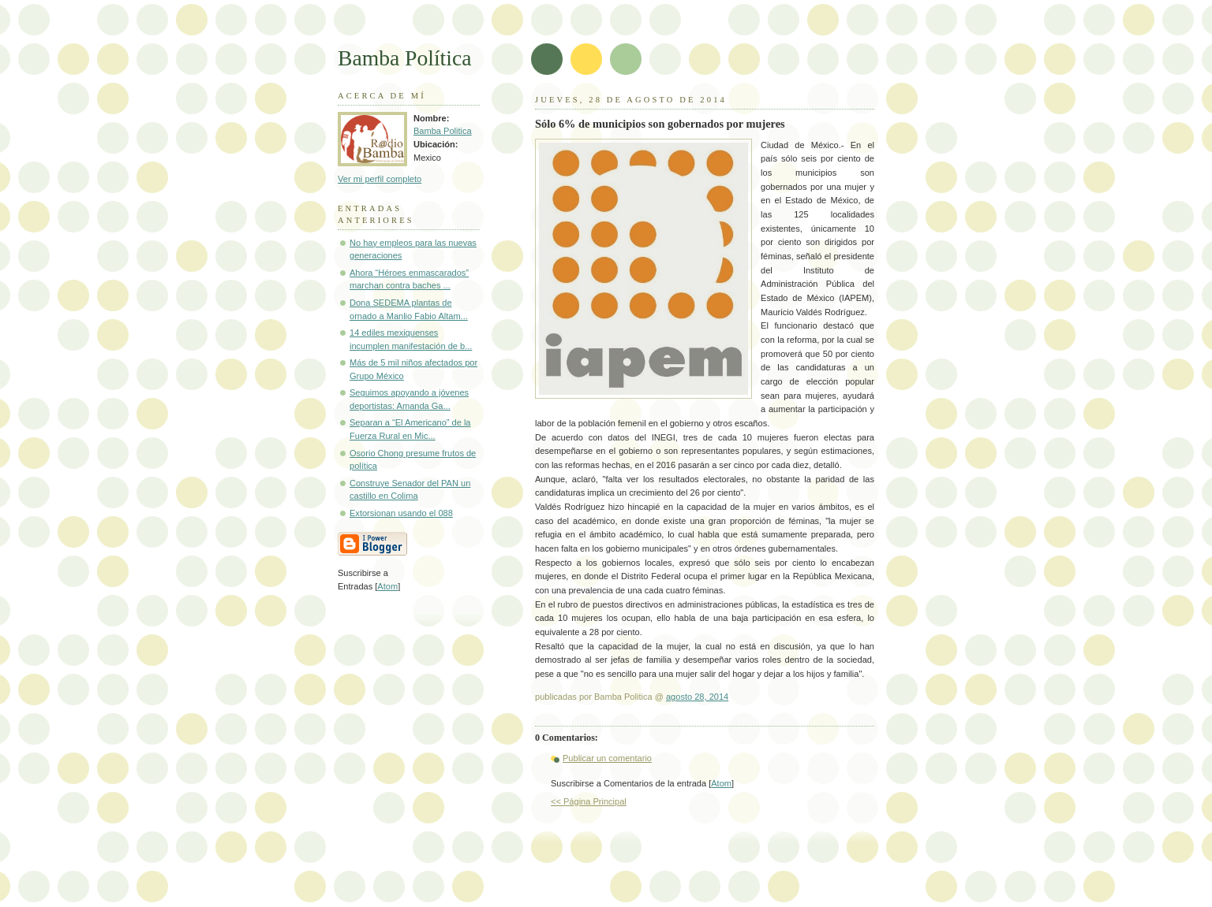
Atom (721, 783)
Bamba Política (404, 58)
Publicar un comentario (607, 758)
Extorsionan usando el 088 (401, 513)
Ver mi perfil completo (379, 179)
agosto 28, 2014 (697, 696)
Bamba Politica (442, 131)
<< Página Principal (589, 801)
